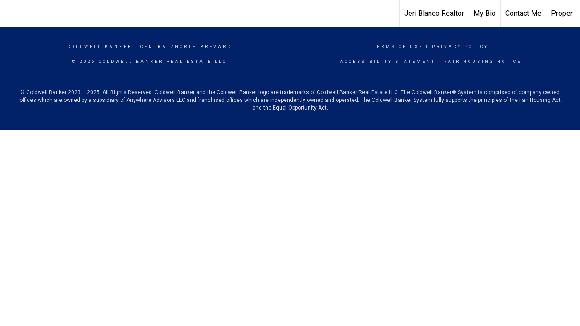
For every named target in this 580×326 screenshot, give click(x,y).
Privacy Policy (460, 46)
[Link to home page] (290, 13)
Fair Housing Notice (483, 61)
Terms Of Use (398, 46)
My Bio (485, 13)
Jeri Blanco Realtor (434, 13)
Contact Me (523, 13)
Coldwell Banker (100, 46)
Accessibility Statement (387, 61)
